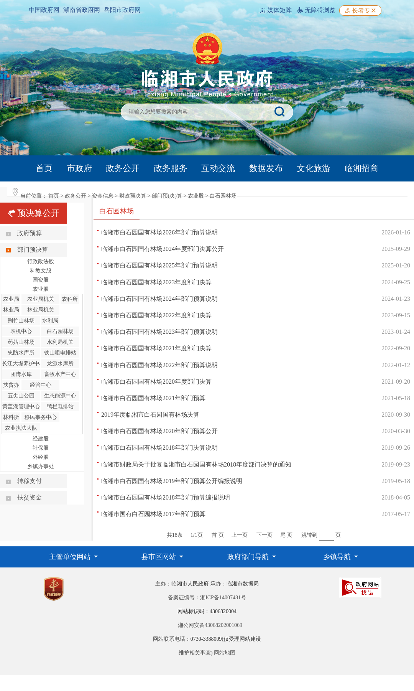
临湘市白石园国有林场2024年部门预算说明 (159, 298)
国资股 (41, 280)
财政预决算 (132, 196)
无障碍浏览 (316, 10)
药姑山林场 (21, 342)
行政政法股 (40, 261)
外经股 (41, 457)
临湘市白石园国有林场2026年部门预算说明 (159, 232)
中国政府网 (44, 10)
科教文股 (40, 271)
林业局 (11, 310)
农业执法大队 (21, 428)
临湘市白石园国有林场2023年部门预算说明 (159, 331)
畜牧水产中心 (60, 374)
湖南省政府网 (81, 10)
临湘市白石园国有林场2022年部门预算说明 (159, 365)
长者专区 (360, 10)
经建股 (41, 439)
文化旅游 (313, 168)
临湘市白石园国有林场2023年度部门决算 (156, 282)
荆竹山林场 (21, 320)
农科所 (70, 299)
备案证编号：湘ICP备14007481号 (207, 597)
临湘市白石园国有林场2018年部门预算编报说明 (165, 497)
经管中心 (40, 385)
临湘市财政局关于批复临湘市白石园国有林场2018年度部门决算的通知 (196, 464)
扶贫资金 (29, 497)
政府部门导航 (249, 557)
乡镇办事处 (40, 466)
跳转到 (309, 535)
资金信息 (102, 196)
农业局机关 (40, 299)
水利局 (50, 320)
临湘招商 (361, 168)
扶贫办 (11, 385)
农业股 (196, 196)
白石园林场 (223, 196)
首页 (44, 168)
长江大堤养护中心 (23, 363)
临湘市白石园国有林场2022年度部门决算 (156, 315)
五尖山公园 (21, 396)
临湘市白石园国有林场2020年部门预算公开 (159, 431)
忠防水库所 (21, 353)
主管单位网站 (70, 557)
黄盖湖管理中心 (21, 406)
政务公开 (123, 168)
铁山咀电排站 (60, 353)
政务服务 (170, 168)
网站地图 (224, 653)
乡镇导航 (338, 557)
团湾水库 (21, 374)
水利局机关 (60, 342)
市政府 (79, 168)
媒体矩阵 (276, 10)
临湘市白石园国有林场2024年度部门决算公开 (162, 249)
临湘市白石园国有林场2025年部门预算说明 (159, 265)
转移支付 (29, 481)
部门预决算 (32, 249)
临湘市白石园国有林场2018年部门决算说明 (159, 447)
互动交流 (218, 168)
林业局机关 (40, 310)
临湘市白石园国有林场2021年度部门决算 (156, 348)
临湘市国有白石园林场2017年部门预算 (153, 514)
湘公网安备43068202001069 (210, 625)
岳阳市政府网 (122, 10)
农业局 (11, 299)
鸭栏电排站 (60, 406)
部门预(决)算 (167, 196)
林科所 (11, 417)
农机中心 (21, 331)
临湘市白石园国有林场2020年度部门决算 (156, 381)
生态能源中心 (60, 396)
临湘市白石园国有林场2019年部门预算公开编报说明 (171, 481)
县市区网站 (159, 557)
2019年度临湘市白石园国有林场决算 (150, 414)
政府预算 (29, 233)
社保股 (41, 448)
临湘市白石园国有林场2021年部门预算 (153, 398)
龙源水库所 (60, 363)
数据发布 (266, 168)
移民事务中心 (41, 417)
